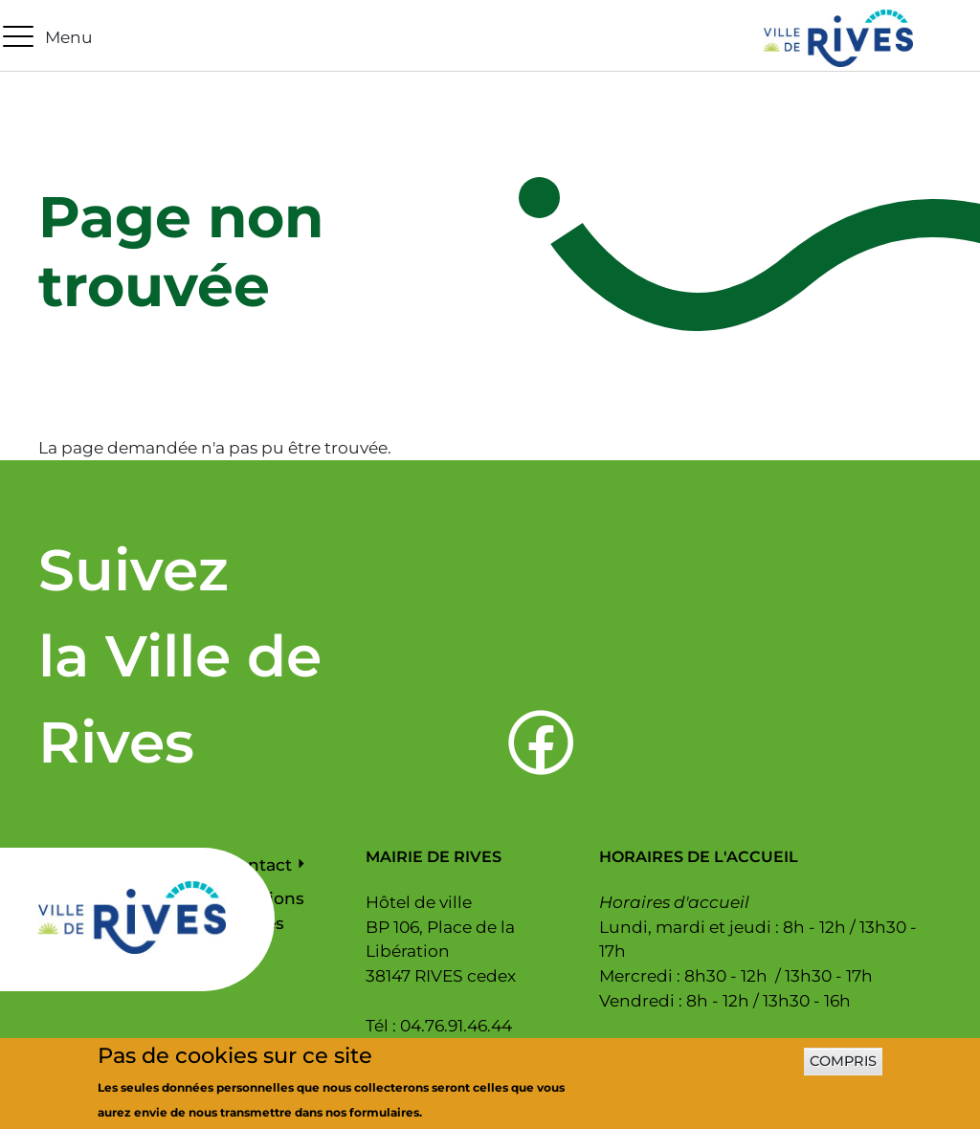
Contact (259, 864)
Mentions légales (265, 910)
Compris (843, 1066)
